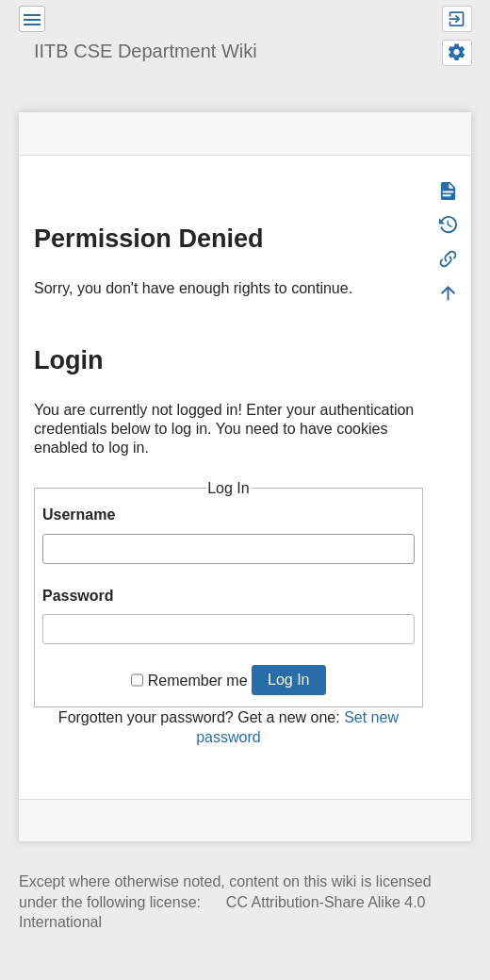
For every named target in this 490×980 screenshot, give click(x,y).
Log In (288, 680)
